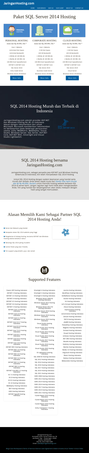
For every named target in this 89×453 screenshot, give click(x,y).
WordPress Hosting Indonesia (72, 293)
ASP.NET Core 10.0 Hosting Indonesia (17, 343)
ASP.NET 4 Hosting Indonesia (17, 299)
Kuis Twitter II (69, 449)
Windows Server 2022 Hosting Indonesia (44, 320)
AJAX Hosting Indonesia (17, 391)
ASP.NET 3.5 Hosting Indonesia (16, 296)
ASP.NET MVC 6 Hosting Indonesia (17, 367)
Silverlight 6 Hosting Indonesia (44, 296)
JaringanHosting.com (19, 3)
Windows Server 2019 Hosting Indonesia (44, 316)
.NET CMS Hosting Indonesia (72, 339)
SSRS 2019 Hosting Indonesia (44, 390)
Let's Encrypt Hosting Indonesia (72, 304)
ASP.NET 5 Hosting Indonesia (17, 307)
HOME (33, 8)
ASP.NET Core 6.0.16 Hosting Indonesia (16, 327)
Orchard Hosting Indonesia (72, 330)
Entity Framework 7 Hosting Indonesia (44, 408)
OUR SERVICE (41, 8)
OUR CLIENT (60, 8)
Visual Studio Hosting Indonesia (44, 324)
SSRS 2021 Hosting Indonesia (44, 393)
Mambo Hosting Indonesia (72, 347)
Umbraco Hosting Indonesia (72, 336)
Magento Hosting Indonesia (72, 328)
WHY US (50, 8)
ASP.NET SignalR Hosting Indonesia (16, 394)
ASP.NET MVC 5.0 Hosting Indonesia (16, 358)
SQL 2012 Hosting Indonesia (44, 359)
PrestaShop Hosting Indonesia (72, 325)
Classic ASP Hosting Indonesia (16, 290)
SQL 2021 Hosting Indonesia (44, 373)
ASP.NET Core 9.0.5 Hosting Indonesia (17, 339)
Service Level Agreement (44, 449)
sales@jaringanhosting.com (46, 443)
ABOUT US (69, 8)
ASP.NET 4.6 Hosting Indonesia (16, 304)
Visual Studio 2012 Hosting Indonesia (44, 328)
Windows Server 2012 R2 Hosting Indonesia (44, 307)
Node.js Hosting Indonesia (72, 358)
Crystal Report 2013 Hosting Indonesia (44, 400)
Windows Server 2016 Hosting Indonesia (44, 311)
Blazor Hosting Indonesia (72, 355)
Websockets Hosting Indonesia (72, 361)
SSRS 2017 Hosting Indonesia (44, 387)
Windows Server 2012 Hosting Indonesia (44, 303)
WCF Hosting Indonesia (17, 388)
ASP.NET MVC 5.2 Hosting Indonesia (16, 363)
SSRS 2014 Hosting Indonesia (44, 382)
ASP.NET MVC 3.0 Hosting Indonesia (16, 350)
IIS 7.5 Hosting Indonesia (16, 375)
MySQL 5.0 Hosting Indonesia (72, 350)
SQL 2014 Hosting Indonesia (44, 362)
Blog (7, 449)
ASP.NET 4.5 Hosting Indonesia (16, 301)
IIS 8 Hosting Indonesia (17, 377)
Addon (56, 449)
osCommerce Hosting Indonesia (72, 314)
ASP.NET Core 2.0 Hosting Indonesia (16, 314)
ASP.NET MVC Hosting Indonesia (17, 347)
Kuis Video (79, 449)
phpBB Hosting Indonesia (72, 322)
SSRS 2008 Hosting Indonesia (44, 376)
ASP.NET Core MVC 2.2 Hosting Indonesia (16, 371)
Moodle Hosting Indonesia (72, 341)
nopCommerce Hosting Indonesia (72, 310)
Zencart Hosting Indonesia (72, 317)
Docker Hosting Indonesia (72, 299)
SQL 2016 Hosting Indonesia (44, 365)
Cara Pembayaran (16, 449)
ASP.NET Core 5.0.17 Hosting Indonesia (16, 322)
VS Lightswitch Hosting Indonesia (44, 353)
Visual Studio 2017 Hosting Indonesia (44, 340)
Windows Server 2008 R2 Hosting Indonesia (44, 299)
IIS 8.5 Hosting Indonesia (16, 380)
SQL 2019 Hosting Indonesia (44, 371)
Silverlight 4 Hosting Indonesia (44, 290)
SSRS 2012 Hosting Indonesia (44, 379)
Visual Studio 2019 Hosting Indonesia (44, 345)
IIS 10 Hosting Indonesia (16, 383)
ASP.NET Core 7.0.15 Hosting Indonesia (16, 331)
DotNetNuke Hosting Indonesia (72, 296)
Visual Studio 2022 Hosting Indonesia (44, 349)
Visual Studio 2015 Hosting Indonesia (44, 336)
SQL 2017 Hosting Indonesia (44, 368)
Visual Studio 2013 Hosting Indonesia (44, 332)
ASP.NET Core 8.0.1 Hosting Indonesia (17, 335)
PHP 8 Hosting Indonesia (72, 319)
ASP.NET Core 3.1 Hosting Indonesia (16, 318)
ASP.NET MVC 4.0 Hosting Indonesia (16, 354)
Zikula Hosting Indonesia (72, 307)
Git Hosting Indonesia (72, 301)
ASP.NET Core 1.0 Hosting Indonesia (16, 310)
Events (61, 449)
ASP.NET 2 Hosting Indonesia (17, 293)
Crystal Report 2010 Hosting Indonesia (44, 396)
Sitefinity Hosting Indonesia (72, 344)
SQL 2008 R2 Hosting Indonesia (44, 357)
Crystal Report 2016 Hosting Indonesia (44, 404)
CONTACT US (79, 8)
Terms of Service (29, 449)
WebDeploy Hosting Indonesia (17, 386)
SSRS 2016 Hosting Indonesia (44, 384)
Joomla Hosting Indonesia (72, 290)
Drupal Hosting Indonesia (72, 333)
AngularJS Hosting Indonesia (72, 353)
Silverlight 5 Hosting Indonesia (44, 293)
